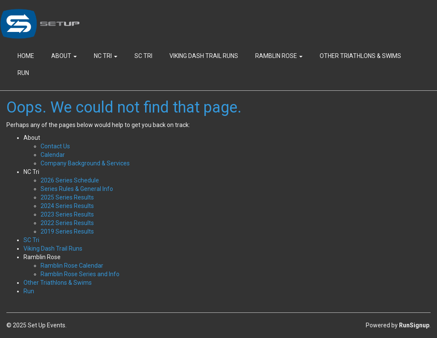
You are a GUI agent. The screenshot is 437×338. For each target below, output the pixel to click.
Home (25, 55)
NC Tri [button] (105, 55)
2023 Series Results (67, 214)
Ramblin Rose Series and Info (80, 274)
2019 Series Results (67, 231)
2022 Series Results (67, 223)
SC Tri (143, 55)
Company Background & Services (85, 163)
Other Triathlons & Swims (360, 55)
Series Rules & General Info (77, 188)
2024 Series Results (67, 205)
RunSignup (414, 325)
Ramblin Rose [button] (279, 55)
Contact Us (55, 146)
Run (23, 72)
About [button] (64, 55)
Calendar (53, 154)
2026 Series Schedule (70, 180)
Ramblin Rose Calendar (72, 265)
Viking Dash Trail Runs (203, 55)
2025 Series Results (67, 197)
